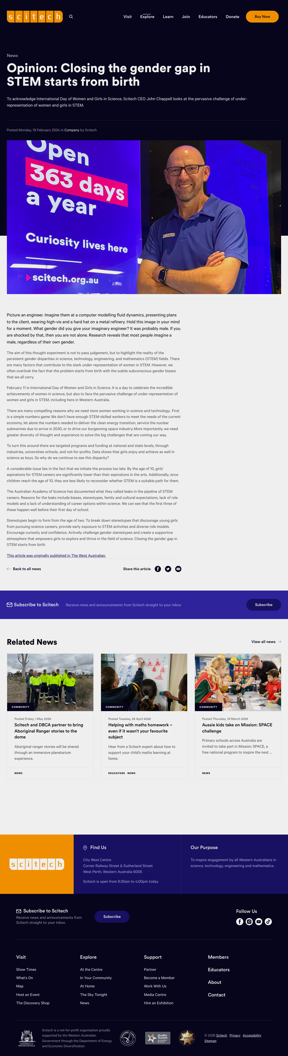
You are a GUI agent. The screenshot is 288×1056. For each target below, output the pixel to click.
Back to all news (24, 569)
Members (218, 957)
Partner (150, 969)
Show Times (26, 969)
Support (153, 957)
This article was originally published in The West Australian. (56, 555)
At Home (87, 986)
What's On (24, 977)
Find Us (98, 847)
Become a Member (159, 977)
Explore (88, 957)
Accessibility (252, 1035)
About (214, 982)
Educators (219, 970)
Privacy (235, 1035)
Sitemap (210, 1040)
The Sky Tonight (93, 994)
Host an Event (28, 994)
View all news (266, 641)
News (12, 55)
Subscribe (264, 604)
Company (72, 130)
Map (22, 986)
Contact (217, 995)
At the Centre (91, 969)
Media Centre (155, 994)
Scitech (221, 1035)
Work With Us (155, 986)
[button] (128, 17)
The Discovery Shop (32, 1003)
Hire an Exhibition (158, 1002)
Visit (21, 957)
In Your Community (96, 977)
